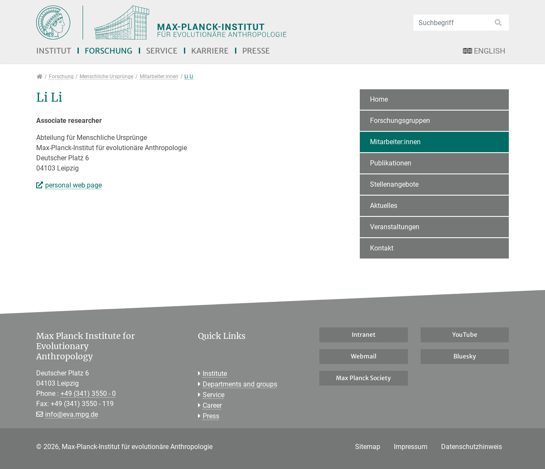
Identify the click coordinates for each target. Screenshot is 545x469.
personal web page (73, 185)
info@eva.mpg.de (71, 414)
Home (379, 99)
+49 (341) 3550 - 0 (88, 393)
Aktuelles (383, 206)
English (484, 50)
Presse (256, 51)
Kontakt (381, 248)
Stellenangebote (394, 184)
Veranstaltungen (394, 227)
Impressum (410, 447)
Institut (53, 51)
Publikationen (390, 163)
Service (162, 51)
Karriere (210, 51)
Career (212, 405)
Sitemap (367, 447)
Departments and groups (240, 384)
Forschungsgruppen (400, 121)
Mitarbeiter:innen (395, 142)
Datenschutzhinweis (471, 447)
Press (211, 416)
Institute (215, 374)
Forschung (108, 51)
